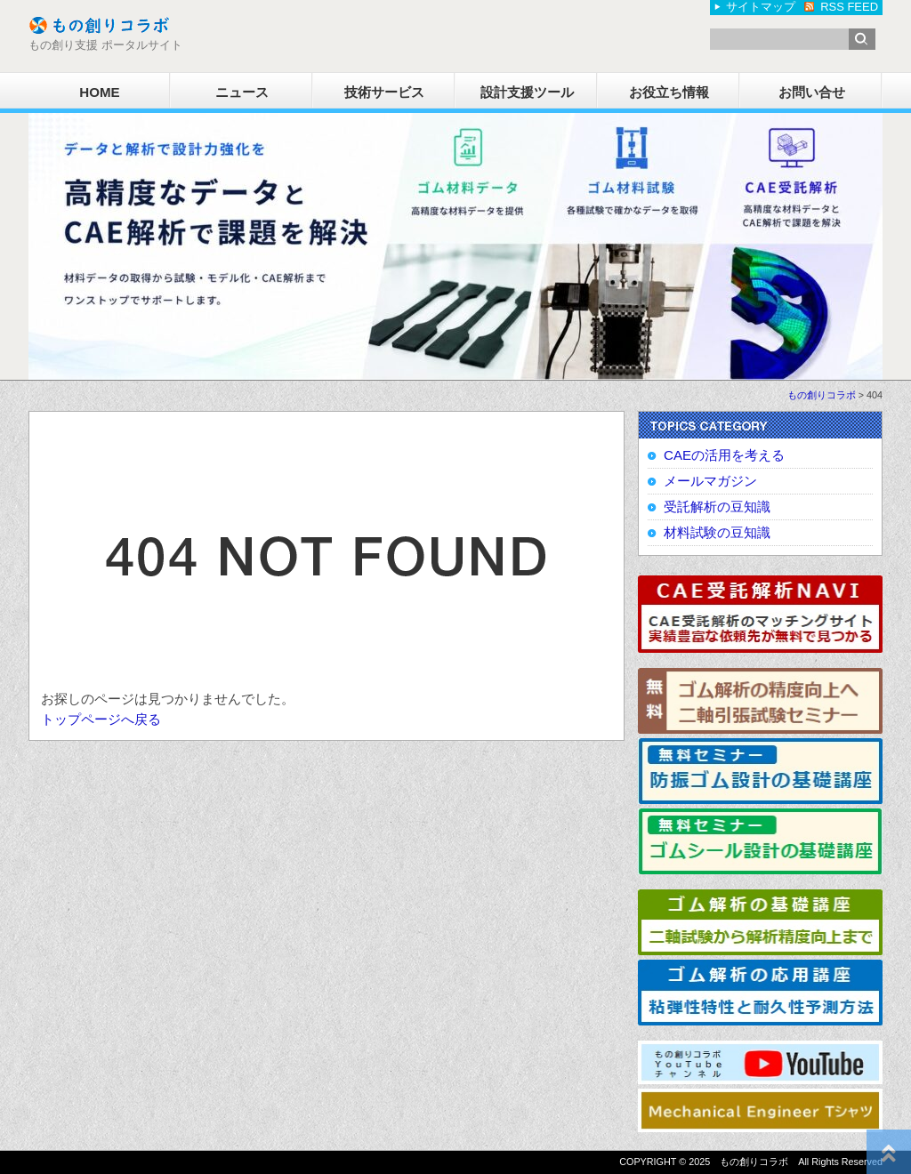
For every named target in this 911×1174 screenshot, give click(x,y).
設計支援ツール (527, 92)
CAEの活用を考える (724, 454)
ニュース (242, 92)
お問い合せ (811, 92)
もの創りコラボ (821, 395)
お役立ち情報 (669, 92)
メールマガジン (710, 480)
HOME (99, 92)
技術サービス (384, 92)
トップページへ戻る (101, 719)
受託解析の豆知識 (717, 506)
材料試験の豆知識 (717, 532)
